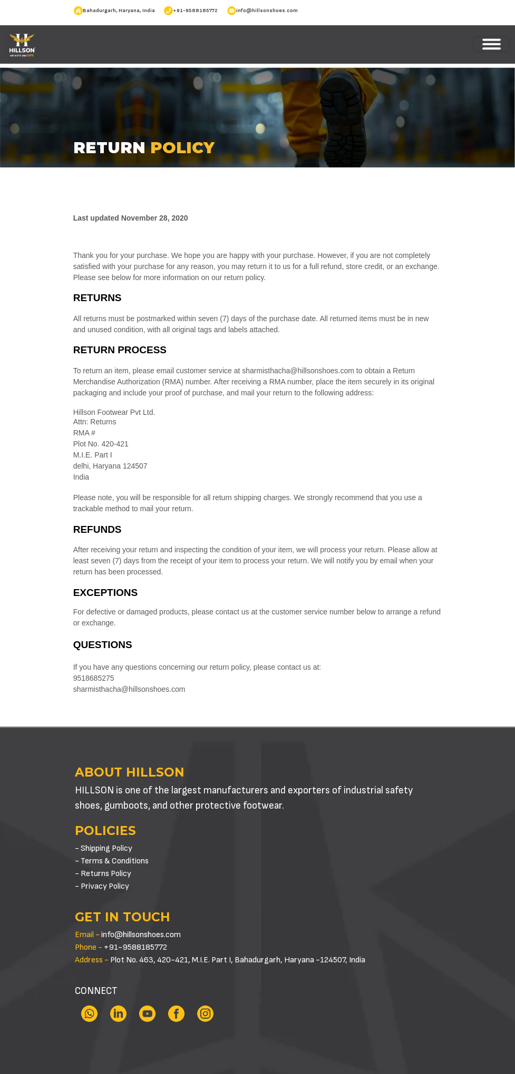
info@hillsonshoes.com (267, 10)
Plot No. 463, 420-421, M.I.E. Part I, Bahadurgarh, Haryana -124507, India (220, 960)
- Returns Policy (103, 874)
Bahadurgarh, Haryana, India (119, 10)
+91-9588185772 (195, 10)
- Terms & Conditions (112, 861)
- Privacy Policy (102, 886)
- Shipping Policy (103, 848)
